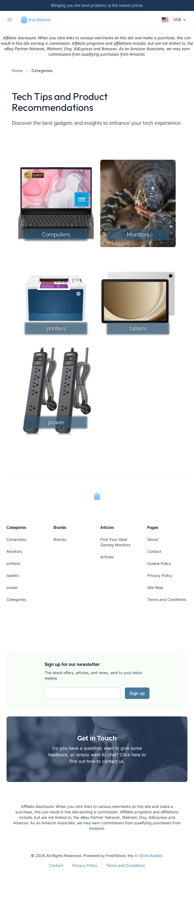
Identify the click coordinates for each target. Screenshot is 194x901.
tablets (13, 575)
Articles (107, 557)
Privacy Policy (159, 575)
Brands (60, 539)
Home (17, 70)
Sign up (137, 693)
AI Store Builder (148, 855)
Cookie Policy (159, 563)
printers (13, 563)
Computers (16, 539)
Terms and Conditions (166, 599)
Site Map (155, 587)
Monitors (14, 551)
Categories (16, 599)
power (12, 587)
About (152, 539)
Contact (154, 551)
